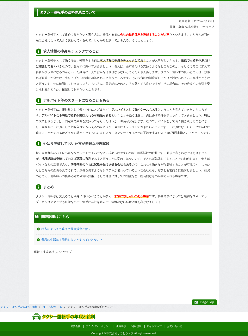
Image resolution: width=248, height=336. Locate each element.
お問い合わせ (174, 326)
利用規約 (136, 326)
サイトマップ (154, 326)
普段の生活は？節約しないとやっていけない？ (71, 239)
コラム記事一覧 (52, 307)
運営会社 (75, 326)
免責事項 (121, 326)
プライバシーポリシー (98, 326)
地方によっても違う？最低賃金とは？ (66, 228)
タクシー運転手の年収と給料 (19, 307)
